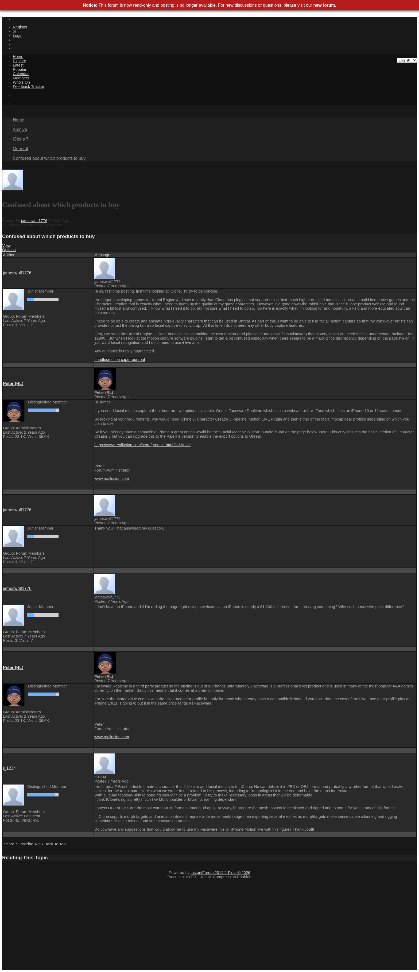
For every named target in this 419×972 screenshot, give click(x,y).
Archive (20, 129)
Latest (18, 65)
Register (20, 27)
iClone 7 (21, 139)
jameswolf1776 (34, 221)
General (20, 148)
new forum (324, 5)
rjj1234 (9, 768)
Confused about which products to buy (49, 158)
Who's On (21, 82)
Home (18, 57)
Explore (19, 61)
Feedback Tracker (28, 86)
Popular (19, 69)
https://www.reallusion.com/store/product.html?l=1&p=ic (142, 445)
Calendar (21, 74)
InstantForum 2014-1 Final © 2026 (220, 872)
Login (17, 35)
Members (21, 78)
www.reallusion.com (111, 478)
